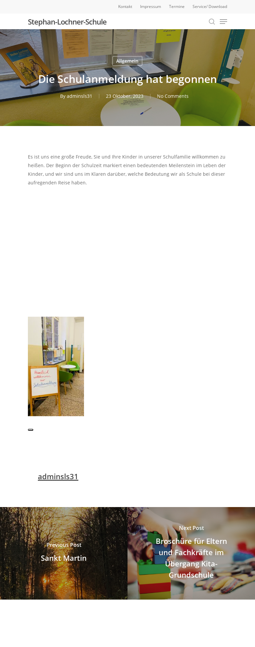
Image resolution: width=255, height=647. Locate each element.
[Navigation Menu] (223, 21)
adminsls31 (79, 96)
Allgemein (127, 61)
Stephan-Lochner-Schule (67, 21)
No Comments (173, 96)
